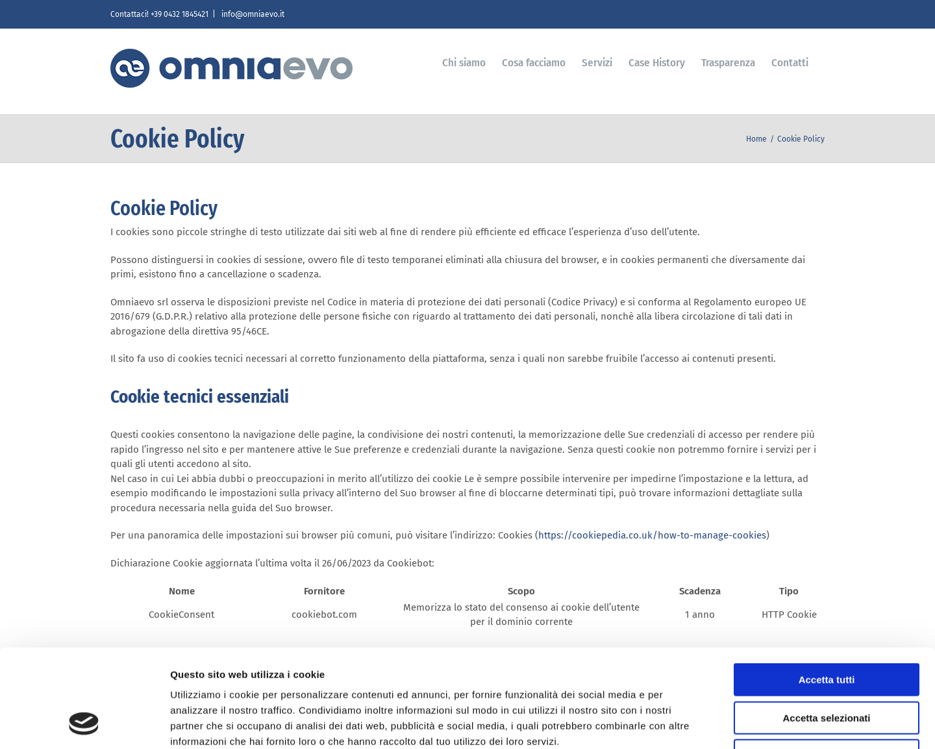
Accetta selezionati (826, 628)
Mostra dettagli (683, 723)
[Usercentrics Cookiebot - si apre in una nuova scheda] (84, 723)
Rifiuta (827, 666)
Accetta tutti (827, 590)
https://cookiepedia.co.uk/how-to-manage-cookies (652, 535)
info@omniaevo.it (251, 14)
